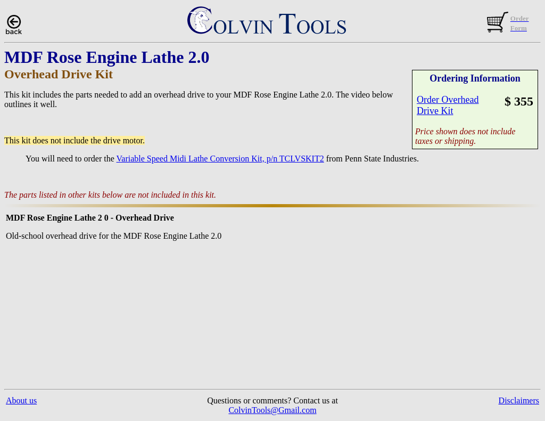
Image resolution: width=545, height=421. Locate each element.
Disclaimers (519, 400)
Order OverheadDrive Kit (447, 105)
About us (21, 400)
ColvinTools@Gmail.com (272, 410)
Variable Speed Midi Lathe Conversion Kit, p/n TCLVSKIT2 (220, 158)
